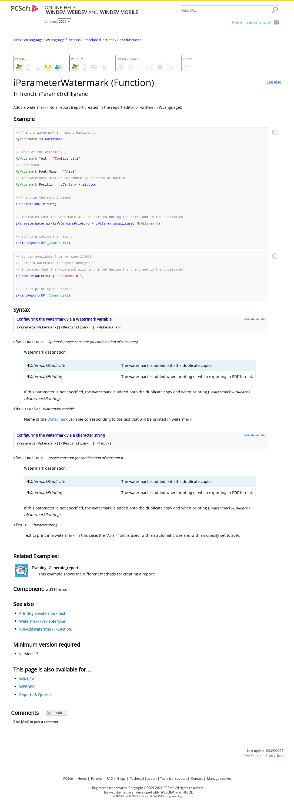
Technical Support (143, 778)
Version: (51, 21)
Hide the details (254, 325)
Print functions (129, 39)
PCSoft (68, 778)
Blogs (121, 778)
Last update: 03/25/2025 (265, 756)
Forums (96, 778)
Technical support (173, 778)
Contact (197, 778)
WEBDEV (26, 692)
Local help (275, 761)
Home (237, 22)
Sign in (251, 22)
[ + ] (34, 579)
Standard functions (98, 39)
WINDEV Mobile (136, 796)
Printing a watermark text (42, 618)
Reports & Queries (35, 700)
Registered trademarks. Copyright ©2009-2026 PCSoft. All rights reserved (147, 787)
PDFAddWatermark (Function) (45, 634)
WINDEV (26, 684)
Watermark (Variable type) (42, 626)
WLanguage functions (63, 39)
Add (54, 718)
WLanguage (33, 39)
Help (17, 39)
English (265, 22)
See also (273, 82)
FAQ (110, 778)
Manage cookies (219, 778)
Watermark (58, 424)
